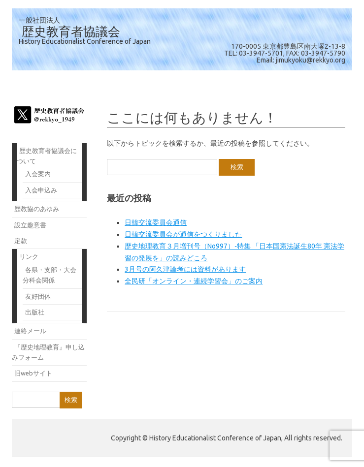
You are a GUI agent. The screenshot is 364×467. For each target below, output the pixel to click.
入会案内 (38, 173)
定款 (20, 240)
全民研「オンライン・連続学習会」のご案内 (194, 281)
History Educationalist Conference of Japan (85, 41)
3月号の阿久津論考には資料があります (185, 269)
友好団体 (38, 296)
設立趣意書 (30, 224)
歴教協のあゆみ (36, 208)
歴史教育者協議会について (47, 155)
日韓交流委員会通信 (156, 222)
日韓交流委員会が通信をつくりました (183, 234)
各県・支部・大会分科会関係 (49, 274)
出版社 (34, 312)
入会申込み (41, 190)
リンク (28, 256)
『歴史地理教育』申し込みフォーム (48, 352)
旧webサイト (33, 373)
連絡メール (30, 330)
